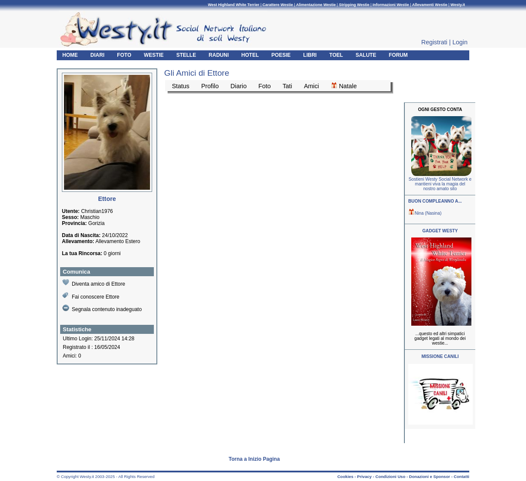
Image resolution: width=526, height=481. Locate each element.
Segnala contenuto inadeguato (102, 308)
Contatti (461, 476)
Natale (344, 85)
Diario (238, 86)
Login (460, 42)
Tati (287, 86)
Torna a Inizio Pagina (254, 459)
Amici (311, 86)
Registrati (434, 42)
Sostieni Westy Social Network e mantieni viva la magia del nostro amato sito (440, 184)
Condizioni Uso (390, 476)
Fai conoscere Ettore (90, 296)
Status (181, 86)
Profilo (210, 86)
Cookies (345, 476)
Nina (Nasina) (424, 213)
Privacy (364, 476)
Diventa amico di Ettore (93, 283)
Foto (264, 86)
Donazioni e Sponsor (429, 476)
